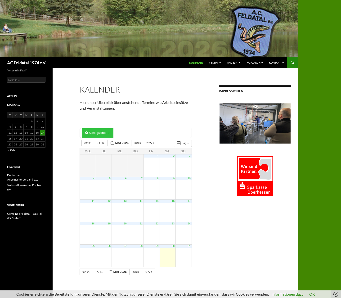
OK (312, 294)
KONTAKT (275, 62)
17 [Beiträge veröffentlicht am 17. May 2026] (42, 132)
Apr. (101, 143)
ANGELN (232, 62)
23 (173, 223)
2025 (88, 143)
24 (189, 223)
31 (189, 246)
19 (109, 223)
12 (109, 201)
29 (157, 246)
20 (125, 223)
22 (157, 223)
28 (141, 246)
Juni (138, 143)
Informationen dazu (287, 294)
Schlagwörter (97, 133)
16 (173, 201)
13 (125, 201)
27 (125, 246)
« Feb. (12, 150)
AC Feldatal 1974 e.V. (26, 62)
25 (93, 246)
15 (157, 201)
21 (141, 223)
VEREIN (213, 62)
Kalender (196, 62)
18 (93, 223)
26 (109, 246)
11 (93, 201)
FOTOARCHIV (255, 62)
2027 (150, 143)
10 (189, 178)
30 (173, 246)
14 (141, 201)
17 (189, 201)
